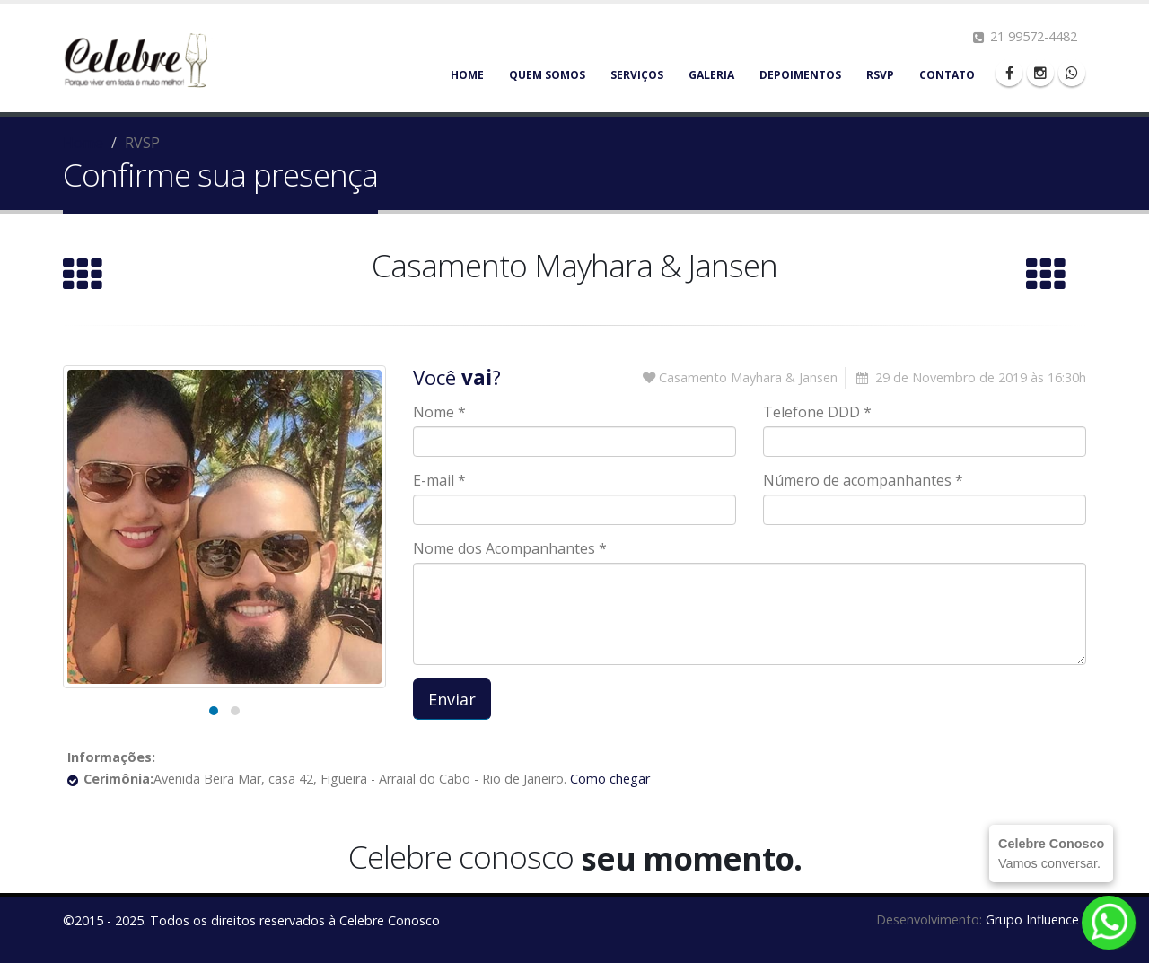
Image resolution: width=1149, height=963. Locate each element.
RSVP (880, 75)
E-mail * (439, 480)
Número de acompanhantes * (863, 480)
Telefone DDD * (817, 412)
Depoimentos (800, 75)
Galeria (711, 75)
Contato (947, 75)
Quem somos (547, 75)
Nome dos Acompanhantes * (510, 548)
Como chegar (608, 778)
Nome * (439, 412)
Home (467, 75)
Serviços (636, 75)
